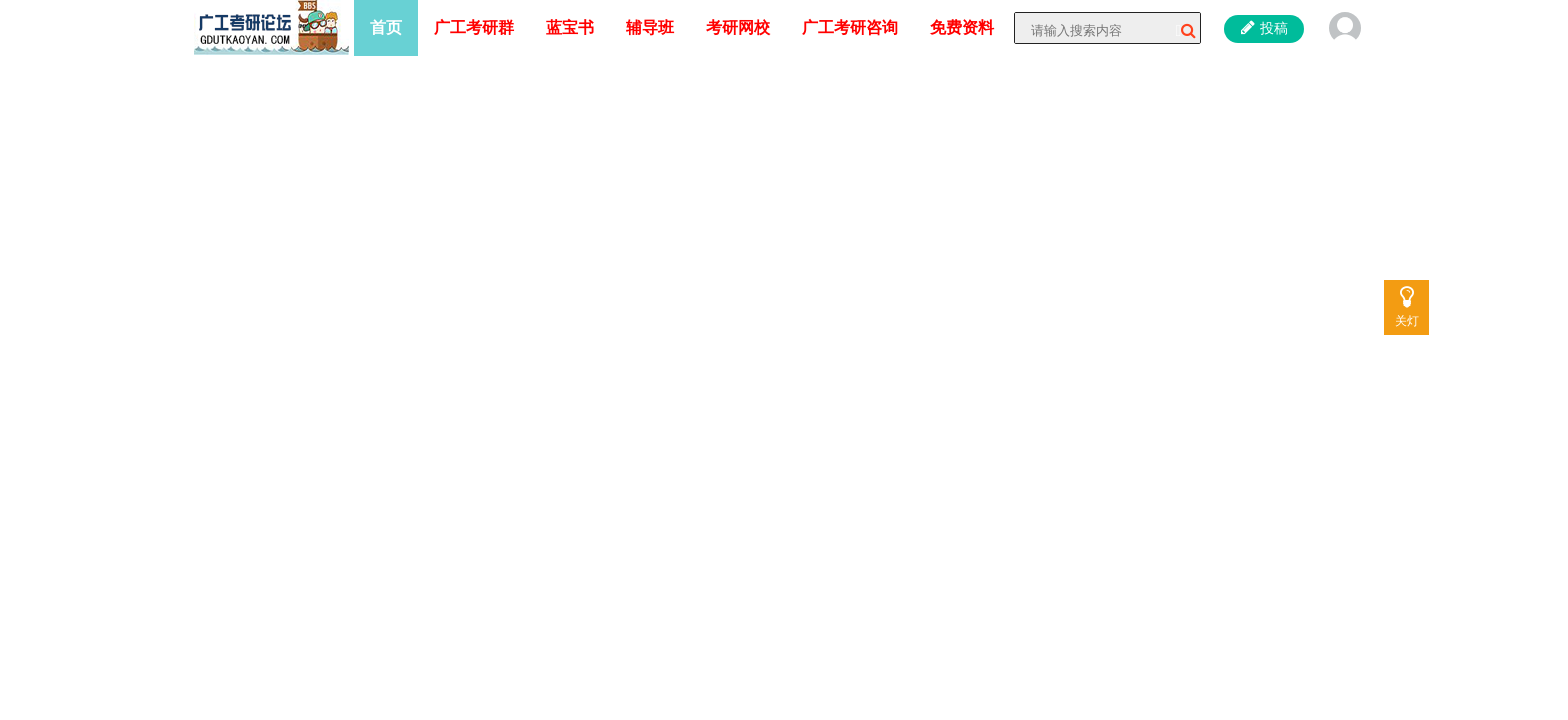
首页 (386, 27)
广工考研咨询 (850, 27)
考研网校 (738, 27)
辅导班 (650, 27)
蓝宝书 (570, 27)
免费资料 (962, 27)
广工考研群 (474, 27)
